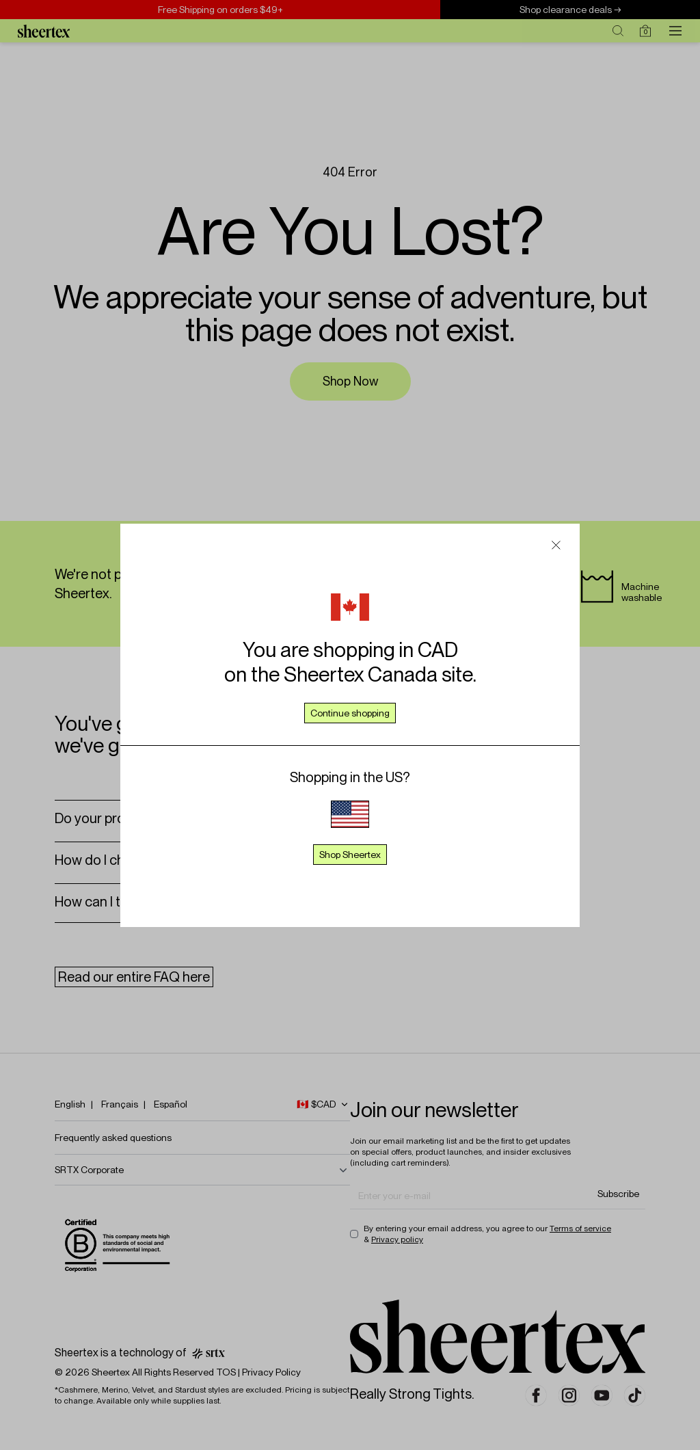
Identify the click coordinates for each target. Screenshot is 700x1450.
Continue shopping (350, 713)
